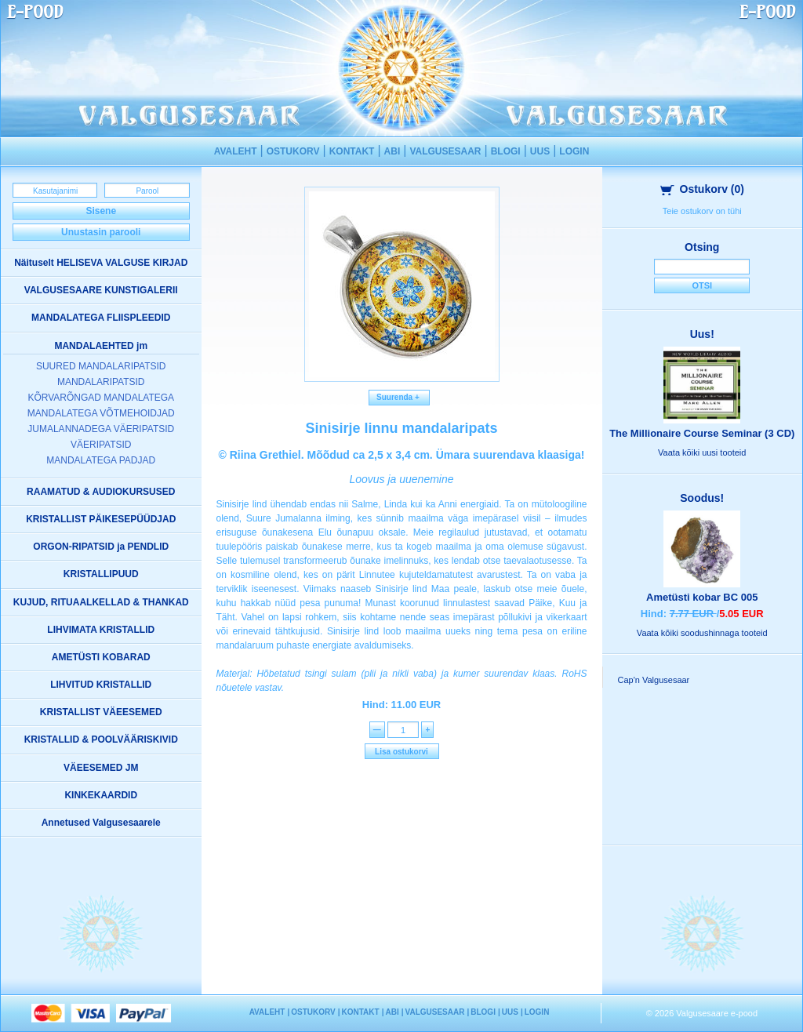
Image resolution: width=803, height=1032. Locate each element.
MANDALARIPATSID (101, 381)
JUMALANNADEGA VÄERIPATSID (100, 428)
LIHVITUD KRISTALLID (100, 684)
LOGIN (574, 151)
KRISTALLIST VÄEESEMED (101, 712)
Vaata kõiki (702, 452)
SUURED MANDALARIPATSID (101, 366)
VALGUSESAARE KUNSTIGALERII (101, 290)
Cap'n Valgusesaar (654, 680)
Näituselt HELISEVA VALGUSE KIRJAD (100, 262)
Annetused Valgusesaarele (101, 822)
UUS (540, 151)
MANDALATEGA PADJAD (100, 460)
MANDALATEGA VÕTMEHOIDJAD (101, 413)
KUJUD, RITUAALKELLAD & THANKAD (101, 602)
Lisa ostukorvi (401, 751)
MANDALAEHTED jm (100, 345)
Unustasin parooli (100, 232)
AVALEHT (235, 151)
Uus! (702, 334)
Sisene (100, 210)
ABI (392, 151)
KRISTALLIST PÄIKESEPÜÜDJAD (101, 519)
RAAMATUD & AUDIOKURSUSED (101, 491)
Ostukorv (702, 189)
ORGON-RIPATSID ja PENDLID (101, 546)
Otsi (702, 285)
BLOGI (506, 151)
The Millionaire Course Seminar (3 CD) (701, 433)
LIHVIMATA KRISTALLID (100, 629)
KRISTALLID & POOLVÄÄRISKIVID (101, 739)
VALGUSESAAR (445, 151)
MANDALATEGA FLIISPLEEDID (100, 317)
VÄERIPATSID (101, 444)
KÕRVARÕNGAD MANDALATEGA (100, 397)
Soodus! (702, 498)
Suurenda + (399, 397)
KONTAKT (352, 151)
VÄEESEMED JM (101, 767)
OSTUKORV (293, 151)
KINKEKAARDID (100, 795)
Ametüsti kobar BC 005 (702, 597)
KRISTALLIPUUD (101, 574)
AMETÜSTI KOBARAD (101, 657)
